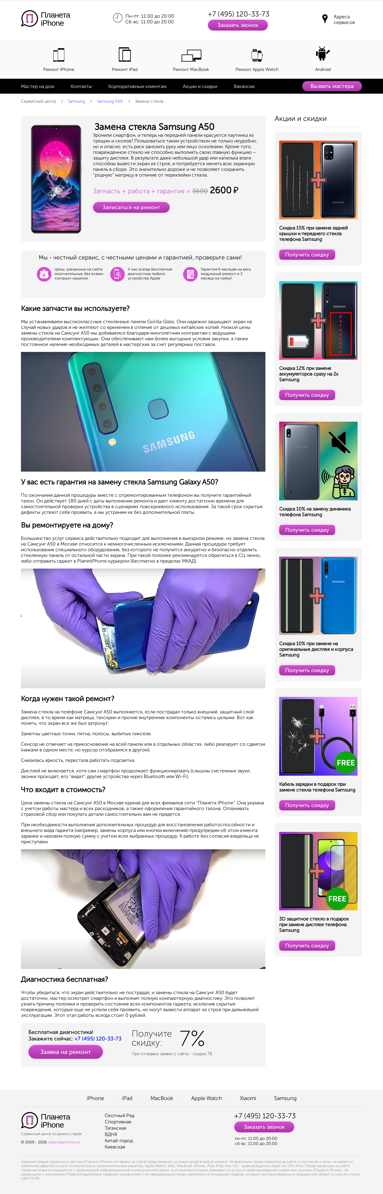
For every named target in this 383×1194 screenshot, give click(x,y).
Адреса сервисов (344, 19)
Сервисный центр (38, 101)
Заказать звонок (238, 25)
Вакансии (244, 86)
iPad (127, 1098)
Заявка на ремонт (65, 1051)
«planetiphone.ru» (64, 1142)
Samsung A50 (110, 101)
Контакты (81, 86)
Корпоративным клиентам (137, 86)
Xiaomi (248, 1098)
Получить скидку (307, 254)
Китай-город (119, 1140)
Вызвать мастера (332, 86)
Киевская (115, 1147)
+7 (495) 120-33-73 (238, 14)
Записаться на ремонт (131, 207)
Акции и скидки (200, 86)
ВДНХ (111, 1134)
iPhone (95, 1098)
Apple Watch (206, 1098)
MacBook (162, 1098)
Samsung (76, 101)
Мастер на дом (37, 86)
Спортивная (118, 1122)
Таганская (115, 1128)
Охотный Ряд (119, 1115)
